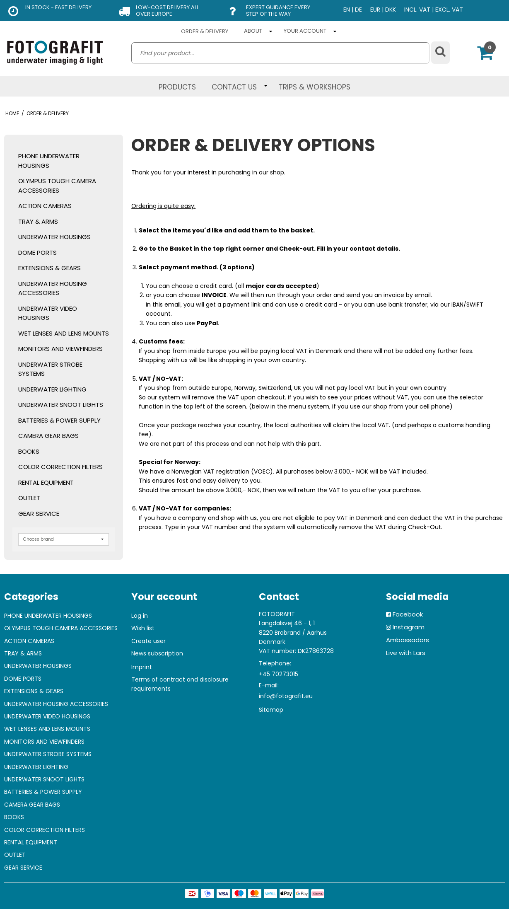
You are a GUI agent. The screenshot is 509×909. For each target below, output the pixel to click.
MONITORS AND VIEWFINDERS (60, 348)
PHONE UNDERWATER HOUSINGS (49, 161)
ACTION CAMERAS (45, 205)
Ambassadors (407, 640)
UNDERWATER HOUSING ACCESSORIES (52, 288)
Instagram (409, 627)
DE (358, 9)
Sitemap (271, 710)
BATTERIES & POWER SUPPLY (59, 420)
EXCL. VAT (449, 9)
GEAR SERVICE (38, 513)
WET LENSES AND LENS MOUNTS (63, 333)
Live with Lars (405, 652)
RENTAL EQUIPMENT (46, 482)
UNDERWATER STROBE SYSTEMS (50, 369)
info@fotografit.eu (286, 696)
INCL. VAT (417, 9)
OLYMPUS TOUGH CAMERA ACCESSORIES (57, 185)
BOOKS (28, 451)
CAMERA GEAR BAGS (48, 435)
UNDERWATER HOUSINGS (54, 236)
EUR (375, 9)
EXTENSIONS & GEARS (49, 268)
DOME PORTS (37, 252)
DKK (390, 9)
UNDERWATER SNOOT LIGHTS (60, 404)
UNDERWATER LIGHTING (52, 389)
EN (346, 9)
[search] (280, 53)
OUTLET (29, 497)
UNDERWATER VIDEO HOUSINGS (47, 313)
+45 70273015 (278, 674)
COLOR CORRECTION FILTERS (60, 466)
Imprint (141, 667)
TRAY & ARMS (38, 221)
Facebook (408, 614)
